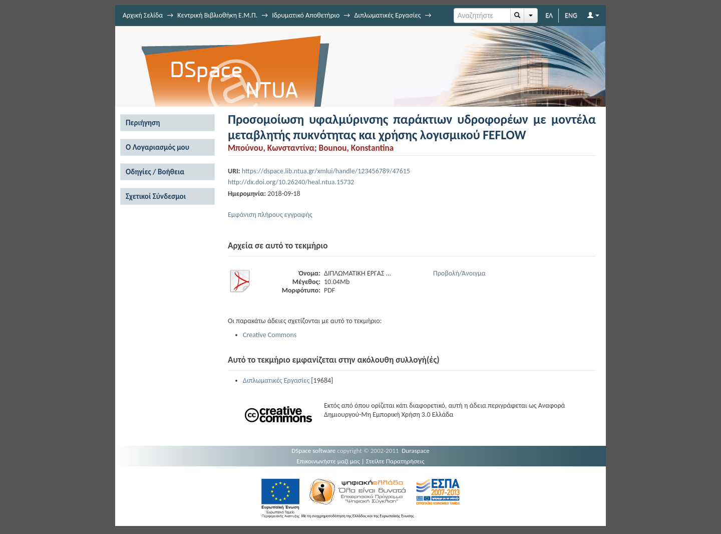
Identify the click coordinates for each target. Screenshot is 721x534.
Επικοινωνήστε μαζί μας (328, 461)
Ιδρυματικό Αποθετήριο (305, 15)
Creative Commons (269, 335)
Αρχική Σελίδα (143, 15)
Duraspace (416, 450)
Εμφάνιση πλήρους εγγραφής (270, 214)
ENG (571, 15)
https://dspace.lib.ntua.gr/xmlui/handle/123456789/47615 (326, 171)
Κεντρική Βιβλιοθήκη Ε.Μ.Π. (217, 15)
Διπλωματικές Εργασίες (387, 15)
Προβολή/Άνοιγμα (459, 273)
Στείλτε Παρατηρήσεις (395, 461)
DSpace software (313, 450)
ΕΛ (549, 15)
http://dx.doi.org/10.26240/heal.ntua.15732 (291, 182)
